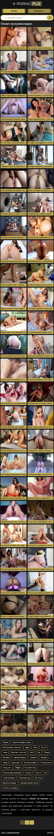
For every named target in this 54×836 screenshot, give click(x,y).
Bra (39, 752)
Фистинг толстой (18, 752)
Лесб (32, 752)
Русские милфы (30, 763)
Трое (37, 773)
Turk (45, 773)
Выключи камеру (9, 783)
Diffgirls (18, 768)
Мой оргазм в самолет (11, 747)
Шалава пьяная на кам (29, 783)
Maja (27, 747)
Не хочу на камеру (10, 788)
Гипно (4, 752)
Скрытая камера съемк (21, 742)
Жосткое (38, 778)
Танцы (4, 763)
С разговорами (8, 778)
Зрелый (43, 758)
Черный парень (19, 758)
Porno (27, 3)
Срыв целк (15, 763)
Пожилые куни (25, 778)
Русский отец (30, 768)
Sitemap (50, 833)
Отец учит (6, 768)
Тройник (33, 758)
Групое (28, 773)
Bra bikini (5, 758)
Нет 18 (43, 747)
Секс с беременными (10, 833)
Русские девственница (11, 773)
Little (35, 747)
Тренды (14, 11)
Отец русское (46, 763)
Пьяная (5, 742)
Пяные (46, 752)
